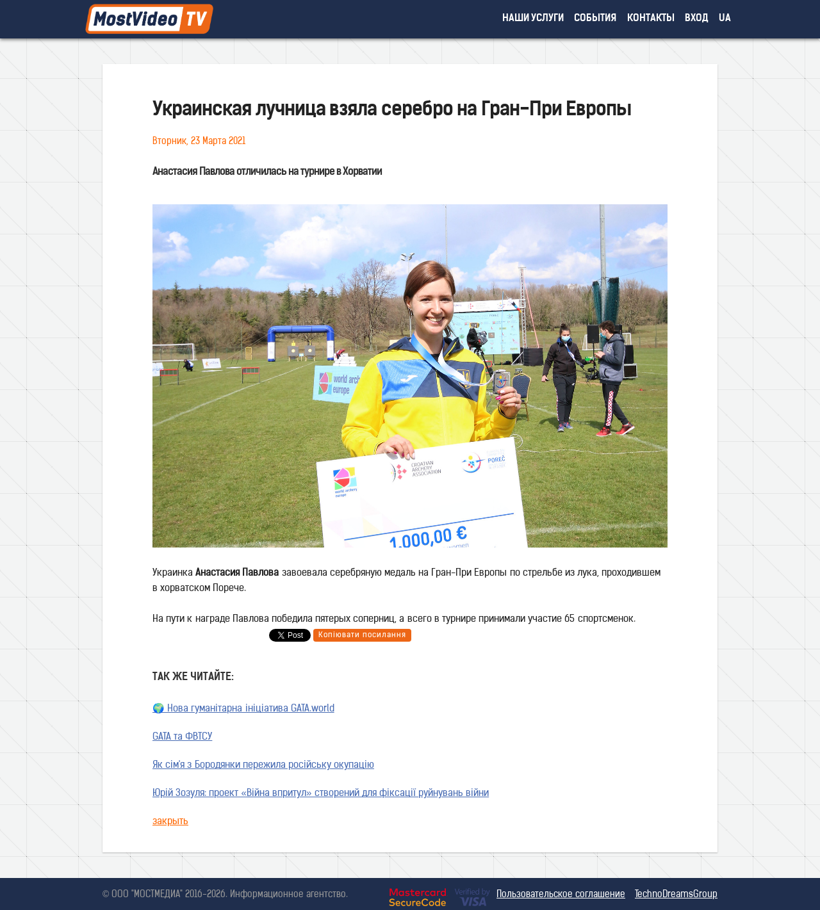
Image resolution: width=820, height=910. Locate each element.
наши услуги (533, 19)
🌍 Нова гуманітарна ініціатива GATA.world (243, 709)
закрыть (170, 822)
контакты (651, 19)
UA (725, 19)
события (595, 19)
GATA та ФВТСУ (182, 737)
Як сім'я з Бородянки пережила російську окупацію (263, 765)
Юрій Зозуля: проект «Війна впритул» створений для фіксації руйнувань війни (320, 794)
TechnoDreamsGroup (676, 895)
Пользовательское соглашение (560, 895)
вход (697, 19)
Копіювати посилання (362, 635)
